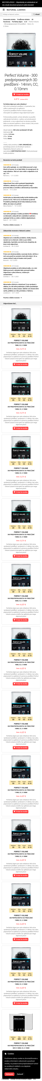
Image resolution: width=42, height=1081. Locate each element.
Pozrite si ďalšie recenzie (12, 225)
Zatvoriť (20, 1074)
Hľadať (36, 14)
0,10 (25, 22)
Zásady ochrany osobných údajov (21, 1079)
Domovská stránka (9, 19)
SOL (34, 1079)
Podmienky (5, 1079)
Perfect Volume (21, 343)
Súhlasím (9, 1074)
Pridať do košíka (21, 94)
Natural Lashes (16, 10)
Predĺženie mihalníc (23, 19)
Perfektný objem (17, 22)
